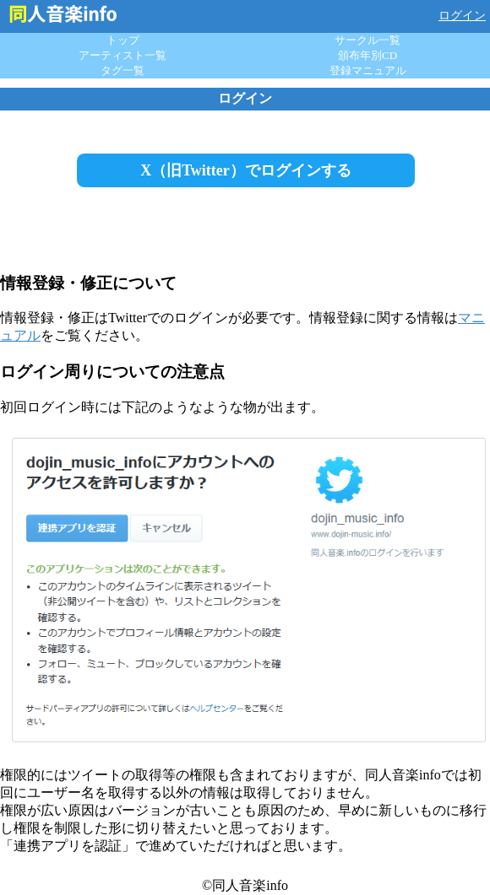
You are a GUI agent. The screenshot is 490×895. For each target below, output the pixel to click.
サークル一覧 (367, 40)
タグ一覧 (122, 70)
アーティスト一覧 (122, 55)
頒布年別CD (367, 55)
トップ (122, 40)
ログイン (462, 15)
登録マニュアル (367, 70)
